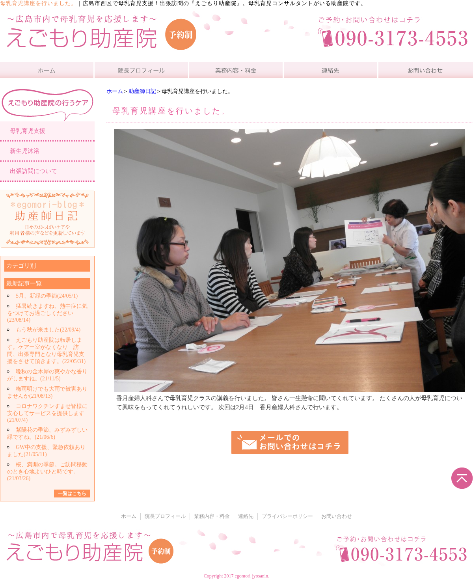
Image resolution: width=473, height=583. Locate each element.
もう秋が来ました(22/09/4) (48, 330)
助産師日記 (142, 91)
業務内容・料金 (212, 516)
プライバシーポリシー (287, 516)
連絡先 (245, 516)
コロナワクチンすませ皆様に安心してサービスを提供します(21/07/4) (47, 413)
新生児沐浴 (24, 151)
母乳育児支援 (27, 131)
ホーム (114, 91)
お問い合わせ (336, 516)
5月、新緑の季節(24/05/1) (47, 296)
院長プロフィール (165, 516)
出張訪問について (33, 171)
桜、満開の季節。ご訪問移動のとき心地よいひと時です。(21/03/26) (47, 471)
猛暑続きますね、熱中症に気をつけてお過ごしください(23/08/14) (47, 313)
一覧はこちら (72, 493)
